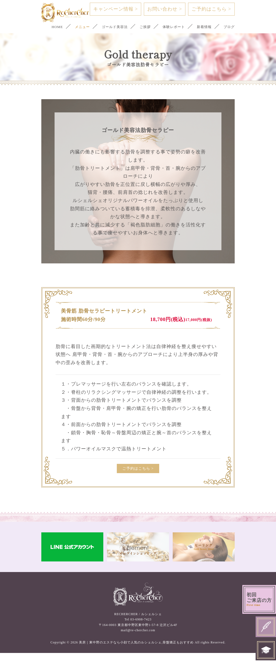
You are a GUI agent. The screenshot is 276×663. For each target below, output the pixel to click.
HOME (47, 27)
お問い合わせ (164, 9)
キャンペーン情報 (115, 9)
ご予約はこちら (211, 9)
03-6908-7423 (141, 629)
